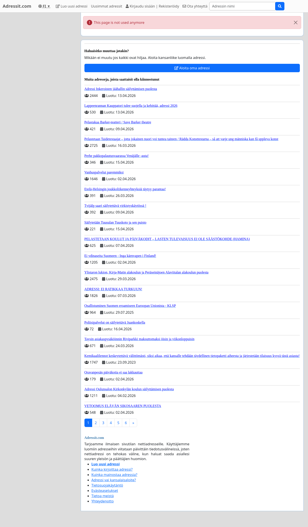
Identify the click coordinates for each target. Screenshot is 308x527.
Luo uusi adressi (72, 6)
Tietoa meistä (102, 495)
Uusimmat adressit (106, 6)
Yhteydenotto (102, 501)
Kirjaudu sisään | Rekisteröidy (152, 6)
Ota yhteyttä (195, 6)
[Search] (242, 6)
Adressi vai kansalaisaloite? (113, 480)
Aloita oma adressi (192, 68)
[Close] (295, 22)
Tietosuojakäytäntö (107, 485)
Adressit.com (17, 6)
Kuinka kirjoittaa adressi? (112, 469)
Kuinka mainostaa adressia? (114, 474)
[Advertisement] (38, 79)
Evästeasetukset (104, 490)
